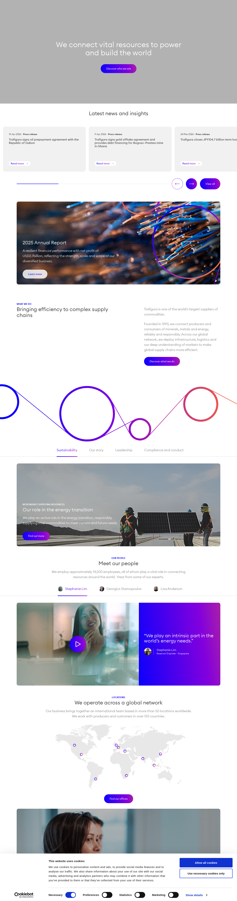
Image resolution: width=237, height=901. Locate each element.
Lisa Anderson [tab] (166, 591)
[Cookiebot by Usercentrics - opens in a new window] (24, 894)
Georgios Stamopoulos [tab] (119, 591)
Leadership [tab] (122, 450)
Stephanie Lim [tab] (71, 591)
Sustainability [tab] (65, 450)
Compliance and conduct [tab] (162, 450)
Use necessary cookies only (206, 872)
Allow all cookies (206, 861)
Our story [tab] (95, 450)
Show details (194, 893)
